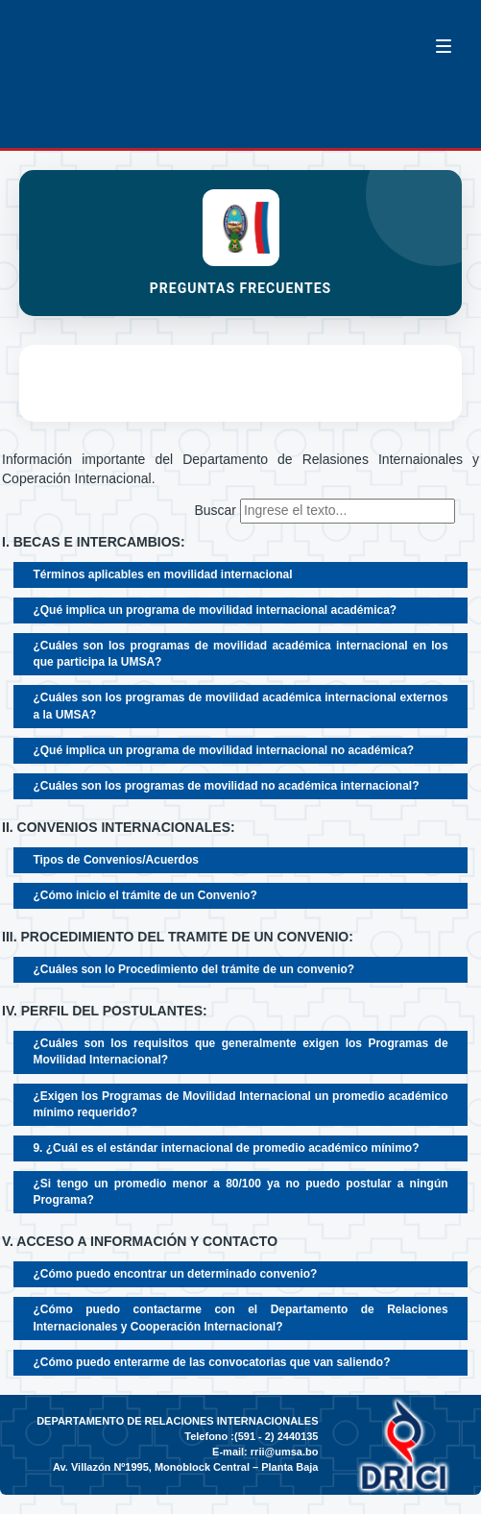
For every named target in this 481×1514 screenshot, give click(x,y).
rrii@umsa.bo (285, 1451)
